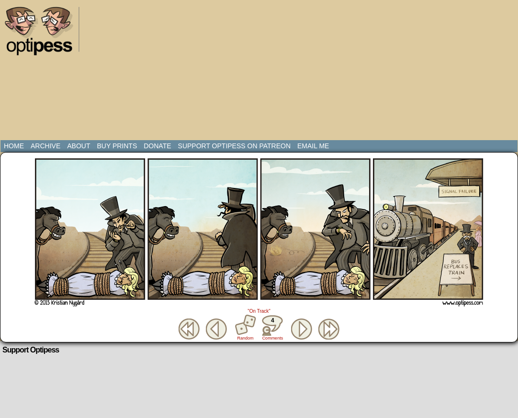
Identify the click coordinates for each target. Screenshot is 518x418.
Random (245, 338)
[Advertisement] (210, 72)
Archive (45, 146)
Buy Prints (117, 146)
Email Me (313, 146)
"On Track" (259, 311)
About (78, 146)
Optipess (43, 33)
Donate (157, 146)
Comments (272, 328)
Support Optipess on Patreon (234, 146)
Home (14, 146)
